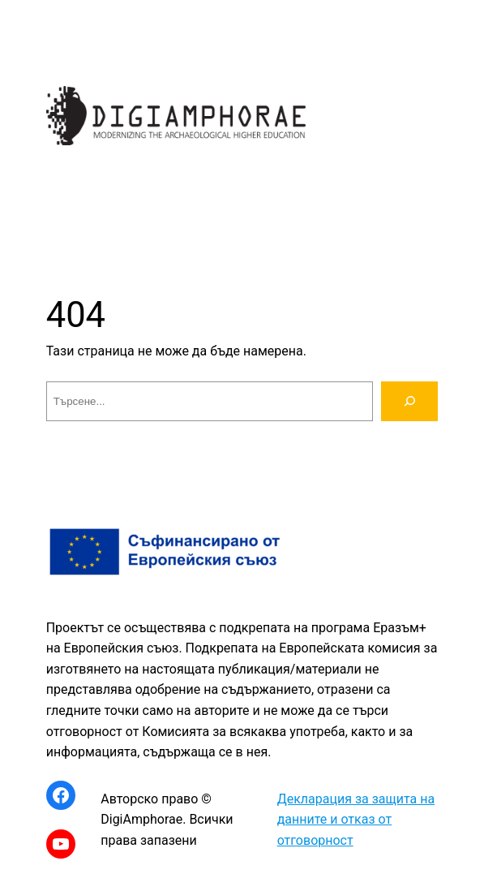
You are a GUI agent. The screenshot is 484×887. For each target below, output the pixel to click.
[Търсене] (410, 401)
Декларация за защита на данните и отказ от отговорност (356, 819)
